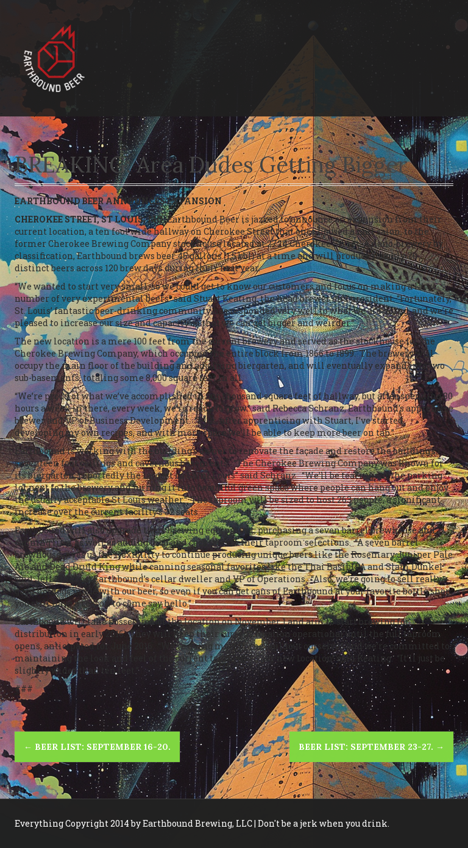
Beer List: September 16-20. (97, 746)
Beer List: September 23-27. (371, 746)
